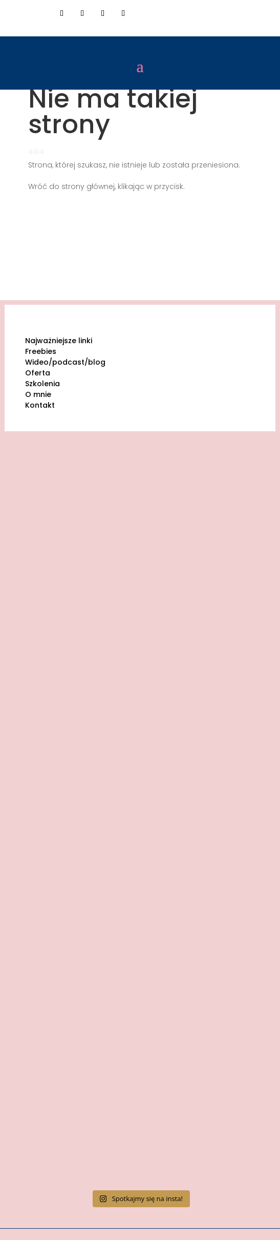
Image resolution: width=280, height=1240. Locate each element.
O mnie (38, 394)
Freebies (40, 351)
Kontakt (40, 405)
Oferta (37, 373)
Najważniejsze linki (58, 340)
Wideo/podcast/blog (65, 362)
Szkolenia (42, 384)
